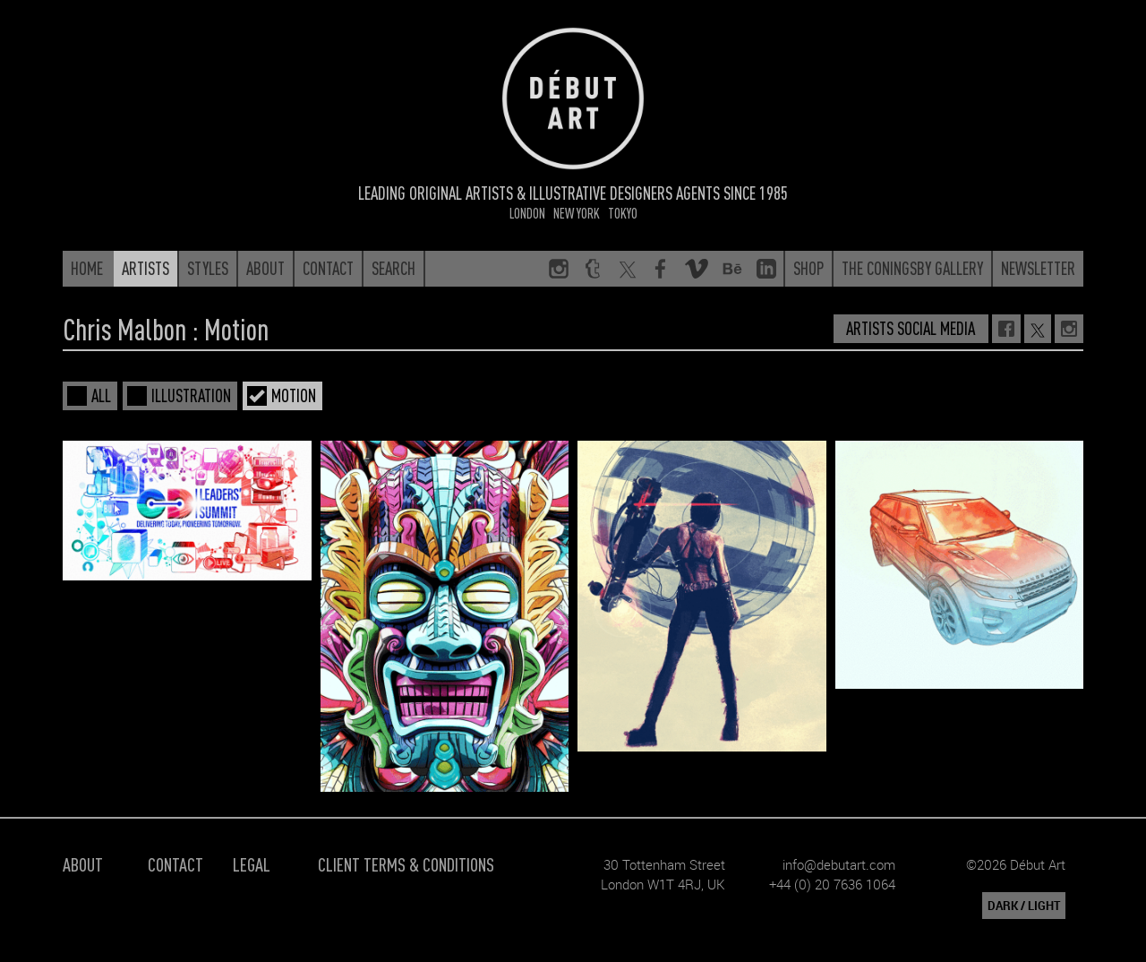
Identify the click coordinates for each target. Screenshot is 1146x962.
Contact (175, 864)
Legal (251, 864)
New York (576, 212)
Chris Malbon (124, 329)
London (527, 212)
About (83, 864)
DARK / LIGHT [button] (1024, 906)
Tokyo (622, 212)
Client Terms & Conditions (406, 864)
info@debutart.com (839, 864)
